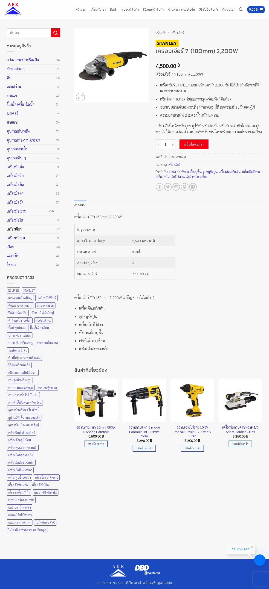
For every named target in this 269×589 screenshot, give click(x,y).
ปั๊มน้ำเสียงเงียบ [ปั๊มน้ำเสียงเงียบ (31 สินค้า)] (39, 328)
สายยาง (12, 122)
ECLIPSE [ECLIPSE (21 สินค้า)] (13, 290)
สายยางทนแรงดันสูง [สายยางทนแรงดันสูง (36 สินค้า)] (20, 388)
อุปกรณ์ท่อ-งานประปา (23, 140)
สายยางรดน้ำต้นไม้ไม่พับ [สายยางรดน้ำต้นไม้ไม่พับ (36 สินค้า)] (23, 395)
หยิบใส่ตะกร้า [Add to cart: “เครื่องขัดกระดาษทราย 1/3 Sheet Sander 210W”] (240, 444)
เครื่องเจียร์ (14, 229)
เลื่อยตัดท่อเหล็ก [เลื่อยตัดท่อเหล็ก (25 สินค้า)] (18, 485)
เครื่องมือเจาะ (16, 211)
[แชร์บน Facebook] (159, 187)
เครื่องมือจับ (15, 175)
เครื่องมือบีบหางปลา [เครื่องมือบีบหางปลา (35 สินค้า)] (20, 470)
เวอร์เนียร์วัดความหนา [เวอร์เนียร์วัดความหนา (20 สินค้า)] (21, 500)
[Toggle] (57, 211)
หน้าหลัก (161, 32)
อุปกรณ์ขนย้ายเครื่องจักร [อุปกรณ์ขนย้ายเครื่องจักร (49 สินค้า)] (23, 410)
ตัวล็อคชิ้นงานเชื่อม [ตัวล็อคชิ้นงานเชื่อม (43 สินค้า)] (19, 320)
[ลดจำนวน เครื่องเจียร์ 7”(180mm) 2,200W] (158, 144)
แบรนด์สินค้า (130, 9)
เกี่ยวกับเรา (98, 9)
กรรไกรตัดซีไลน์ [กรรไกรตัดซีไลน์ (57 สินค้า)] (46, 298)
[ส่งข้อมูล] (55, 32)
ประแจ (12, 95)
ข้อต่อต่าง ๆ (16, 68)
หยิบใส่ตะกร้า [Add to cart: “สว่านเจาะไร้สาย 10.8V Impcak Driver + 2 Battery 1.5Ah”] (192, 448)
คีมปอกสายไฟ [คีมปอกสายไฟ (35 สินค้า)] (45, 305)
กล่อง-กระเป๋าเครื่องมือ (23, 59)
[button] (256, 9)
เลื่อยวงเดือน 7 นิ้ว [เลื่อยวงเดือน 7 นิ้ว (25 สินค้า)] (19, 492)
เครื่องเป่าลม (16, 237)
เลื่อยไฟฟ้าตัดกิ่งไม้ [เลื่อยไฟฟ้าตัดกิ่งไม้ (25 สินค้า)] (45, 492)
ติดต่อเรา (228, 9)
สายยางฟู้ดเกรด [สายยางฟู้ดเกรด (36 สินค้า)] (47, 388)
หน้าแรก (81, 9)
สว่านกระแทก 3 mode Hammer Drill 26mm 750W (144, 431)
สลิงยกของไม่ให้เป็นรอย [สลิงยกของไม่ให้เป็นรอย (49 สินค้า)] (22, 373)
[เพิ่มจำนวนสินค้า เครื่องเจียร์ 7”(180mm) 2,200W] (173, 144)
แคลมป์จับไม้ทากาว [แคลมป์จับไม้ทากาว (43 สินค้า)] (20, 515)
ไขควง (11, 264)
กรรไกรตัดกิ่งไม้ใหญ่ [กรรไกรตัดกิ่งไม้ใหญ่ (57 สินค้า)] (20, 298)
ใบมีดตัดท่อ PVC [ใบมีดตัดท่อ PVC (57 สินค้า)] (45, 522)
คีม (9, 77)
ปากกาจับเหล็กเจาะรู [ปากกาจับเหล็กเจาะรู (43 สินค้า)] (20, 343)
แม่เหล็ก (13, 255)
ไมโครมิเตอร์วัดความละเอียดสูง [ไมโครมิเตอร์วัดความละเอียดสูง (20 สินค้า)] (27, 530)
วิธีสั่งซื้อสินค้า (208, 9)
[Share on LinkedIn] (193, 187)
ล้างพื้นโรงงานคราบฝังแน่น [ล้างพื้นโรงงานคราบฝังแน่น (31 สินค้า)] (24, 358)
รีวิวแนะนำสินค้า (153, 9)
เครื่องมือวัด (15, 202)
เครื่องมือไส (15, 220)
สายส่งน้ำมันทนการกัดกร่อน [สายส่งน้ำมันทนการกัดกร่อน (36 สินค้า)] (24, 403)
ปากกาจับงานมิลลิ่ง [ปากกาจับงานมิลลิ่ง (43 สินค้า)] (19, 335)
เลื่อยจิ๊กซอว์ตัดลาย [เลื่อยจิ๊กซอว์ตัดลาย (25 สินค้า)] (46, 477)
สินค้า (113, 9)
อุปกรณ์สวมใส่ (17, 148)
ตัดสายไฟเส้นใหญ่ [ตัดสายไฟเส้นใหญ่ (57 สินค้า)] (43, 313)
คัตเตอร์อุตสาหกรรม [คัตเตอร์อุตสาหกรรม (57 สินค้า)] (20, 305)
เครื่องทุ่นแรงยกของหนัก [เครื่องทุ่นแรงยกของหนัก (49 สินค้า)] (22, 448)
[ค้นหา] (241, 9)
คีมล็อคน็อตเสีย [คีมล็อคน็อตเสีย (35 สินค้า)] (17, 313)
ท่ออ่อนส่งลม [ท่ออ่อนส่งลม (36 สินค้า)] (43, 320)
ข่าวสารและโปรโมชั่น (181, 9)
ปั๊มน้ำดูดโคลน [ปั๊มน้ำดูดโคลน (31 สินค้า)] (17, 328)
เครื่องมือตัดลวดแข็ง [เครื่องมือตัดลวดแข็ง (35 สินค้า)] (20, 455)
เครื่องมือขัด (15, 166)
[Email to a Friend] (176, 187)
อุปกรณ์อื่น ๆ (16, 157)
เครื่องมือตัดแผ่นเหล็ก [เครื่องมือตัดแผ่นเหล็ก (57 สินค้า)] (21, 463)
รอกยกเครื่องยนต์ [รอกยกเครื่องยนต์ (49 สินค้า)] (47, 343)
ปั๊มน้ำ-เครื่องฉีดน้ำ (20, 104)
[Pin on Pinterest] (184, 187)
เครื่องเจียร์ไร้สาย (173, 176)
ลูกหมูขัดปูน (210, 172)
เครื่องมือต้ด (15, 184)
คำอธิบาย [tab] (80, 205)
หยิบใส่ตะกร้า (194, 144)
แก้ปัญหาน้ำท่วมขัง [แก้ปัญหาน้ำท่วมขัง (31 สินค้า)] (19, 507)
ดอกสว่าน (14, 86)
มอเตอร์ (12, 113)
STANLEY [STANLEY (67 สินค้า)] (29, 290)
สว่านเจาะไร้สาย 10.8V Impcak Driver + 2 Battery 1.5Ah (192, 431)
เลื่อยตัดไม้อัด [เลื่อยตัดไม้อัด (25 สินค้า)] (40, 485)
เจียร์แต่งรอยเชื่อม (197, 176)
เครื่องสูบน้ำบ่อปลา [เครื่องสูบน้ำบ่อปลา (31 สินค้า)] (19, 477)
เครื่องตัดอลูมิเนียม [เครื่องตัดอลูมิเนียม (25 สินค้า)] (19, 440)
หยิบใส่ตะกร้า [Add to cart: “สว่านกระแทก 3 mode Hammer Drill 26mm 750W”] (144, 448)
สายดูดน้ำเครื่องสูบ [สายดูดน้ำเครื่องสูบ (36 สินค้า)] (19, 380)
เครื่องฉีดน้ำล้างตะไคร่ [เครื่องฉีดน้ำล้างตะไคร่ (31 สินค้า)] (21, 433)
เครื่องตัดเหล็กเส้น (229, 172)
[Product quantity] (165, 144)
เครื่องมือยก (15, 193)
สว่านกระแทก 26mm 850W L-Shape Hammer (96, 429)
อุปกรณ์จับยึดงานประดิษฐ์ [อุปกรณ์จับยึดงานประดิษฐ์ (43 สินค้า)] (23, 425)
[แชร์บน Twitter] (168, 187)
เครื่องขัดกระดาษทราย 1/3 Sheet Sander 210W (240, 429)
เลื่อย (10, 246)
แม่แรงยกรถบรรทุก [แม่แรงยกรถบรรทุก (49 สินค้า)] (19, 522)
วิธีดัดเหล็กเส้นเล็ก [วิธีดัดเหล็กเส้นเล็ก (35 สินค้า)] (19, 365)
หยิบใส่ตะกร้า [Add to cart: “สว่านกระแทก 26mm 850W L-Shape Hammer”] (96, 444)
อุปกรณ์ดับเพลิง (18, 131)
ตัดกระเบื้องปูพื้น (191, 172)
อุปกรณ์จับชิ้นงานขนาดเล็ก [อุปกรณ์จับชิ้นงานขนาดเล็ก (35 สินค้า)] (24, 418)
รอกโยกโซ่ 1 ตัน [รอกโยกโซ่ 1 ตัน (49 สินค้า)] (17, 350)
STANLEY (174, 172)
